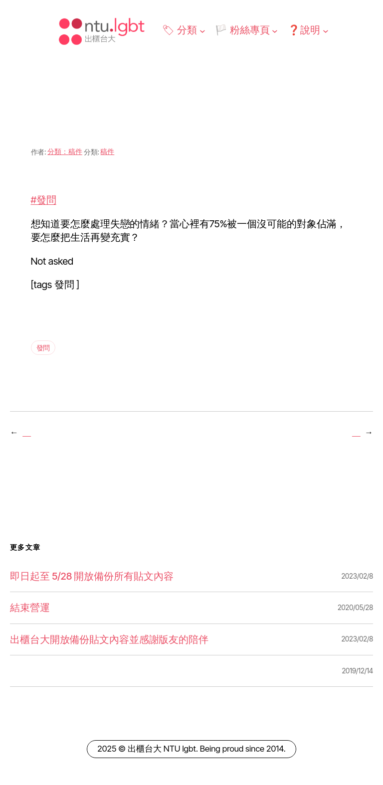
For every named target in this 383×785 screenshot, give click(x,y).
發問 (43, 347)
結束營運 (30, 607)
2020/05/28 (355, 607)
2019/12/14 (357, 670)
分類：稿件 (64, 151)
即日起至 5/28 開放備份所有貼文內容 (91, 576)
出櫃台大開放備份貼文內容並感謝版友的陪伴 (109, 639)
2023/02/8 (357, 576)
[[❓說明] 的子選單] (326, 30)
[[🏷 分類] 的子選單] (202, 30)
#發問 (43, 200)
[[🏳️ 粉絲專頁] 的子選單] (275, 30)
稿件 (107, 151)
